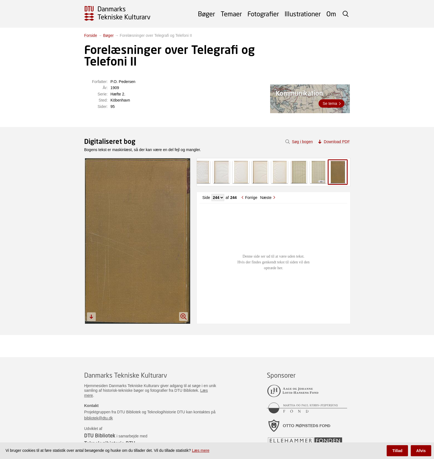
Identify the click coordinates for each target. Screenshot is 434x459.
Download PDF (337, 141)
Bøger (206, 14)
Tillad (397, 450)
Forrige (251, 197)
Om (331, 14)
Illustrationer (303, 14)
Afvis (421, 450)
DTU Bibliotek (99, 435)
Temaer (231, 14)
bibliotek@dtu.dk (98, 418)
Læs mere (200, 450)
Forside (90, 35)
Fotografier (263, 14)
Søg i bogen (302, 141)
